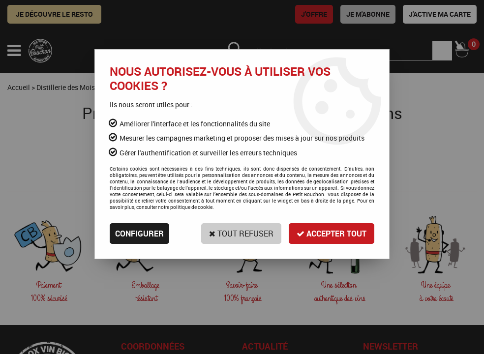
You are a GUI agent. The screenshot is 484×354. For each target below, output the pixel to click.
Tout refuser (241, 233)
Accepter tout (331, 233)
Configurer (139, 233)
